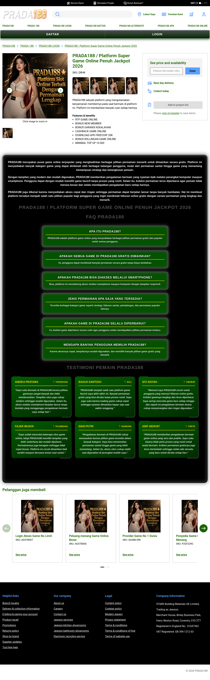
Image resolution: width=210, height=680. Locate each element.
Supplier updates (12, 641)
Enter (193, 71)
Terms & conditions (116, 625)
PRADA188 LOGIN (62, 26)
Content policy (113, 603)
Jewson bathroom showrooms (71, 630)
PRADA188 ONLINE (198, 26)
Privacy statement (115, 619)
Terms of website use (117, 636)
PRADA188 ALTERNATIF (131, 26)
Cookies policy (113, 608)
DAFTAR (52, 34)
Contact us (60, 614)
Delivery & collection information (21, 608)
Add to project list (178, 104)
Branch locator (10, 603)
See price (21, 554)
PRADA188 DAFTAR (95, 26)
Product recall (10, 619)
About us (59, 603)
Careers (58, 608)
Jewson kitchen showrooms (70, 625)
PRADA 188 (33, 26)
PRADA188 (8, 26)
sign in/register (170, 113)
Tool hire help (10, 647)
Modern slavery (114, 614)
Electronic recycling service (69, 636)
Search (57, 14)
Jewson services (63, 619)
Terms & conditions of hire (120, 630)
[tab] (102, 567)
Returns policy (10, 630)
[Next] (203, 528)
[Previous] (6, 528)
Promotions (9, 625)
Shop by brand (10, 636)
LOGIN (157, 34)
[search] (92, 14)
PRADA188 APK (166, 26)
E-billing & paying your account (20, 614)
